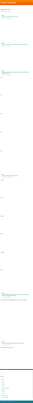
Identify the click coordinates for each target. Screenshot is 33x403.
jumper (9, 18)
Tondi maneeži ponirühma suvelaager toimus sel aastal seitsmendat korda (15, 295)
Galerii (3, 15)
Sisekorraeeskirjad (4, 395)
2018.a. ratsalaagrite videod (10, 175)
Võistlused (3, 382)
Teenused (3, 393)
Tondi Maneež (8, 2)
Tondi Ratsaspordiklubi (5, 397)
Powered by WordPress (4, 401)
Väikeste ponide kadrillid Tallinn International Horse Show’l (15, 73)
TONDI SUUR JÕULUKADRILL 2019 (10, 16)
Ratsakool (3, 391)
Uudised (3, 380)
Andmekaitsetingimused (5, 388)
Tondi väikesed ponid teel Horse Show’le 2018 (15, 44)
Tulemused (3, 384)
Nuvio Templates (13, 401)
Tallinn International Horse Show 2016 (13, 343)
